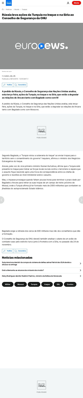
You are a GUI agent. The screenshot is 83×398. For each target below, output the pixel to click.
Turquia (24, 9)
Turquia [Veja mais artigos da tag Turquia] (34, 284)
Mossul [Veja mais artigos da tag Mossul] (20, 284)
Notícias (9, 9)
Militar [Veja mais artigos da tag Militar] (7, 284)
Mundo (16, 9)
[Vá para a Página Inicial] (9, 3)
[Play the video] (41, 46)
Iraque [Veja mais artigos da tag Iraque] (47, 284)
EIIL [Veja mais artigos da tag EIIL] (58, 284)
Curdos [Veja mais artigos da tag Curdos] (70, 284)
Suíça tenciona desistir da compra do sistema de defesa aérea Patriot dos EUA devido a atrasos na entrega (36, 263)
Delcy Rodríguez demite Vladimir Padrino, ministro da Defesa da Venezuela (32, 276)
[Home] (2, 9)
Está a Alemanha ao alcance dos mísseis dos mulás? (23, 270)
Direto (76, 3)
